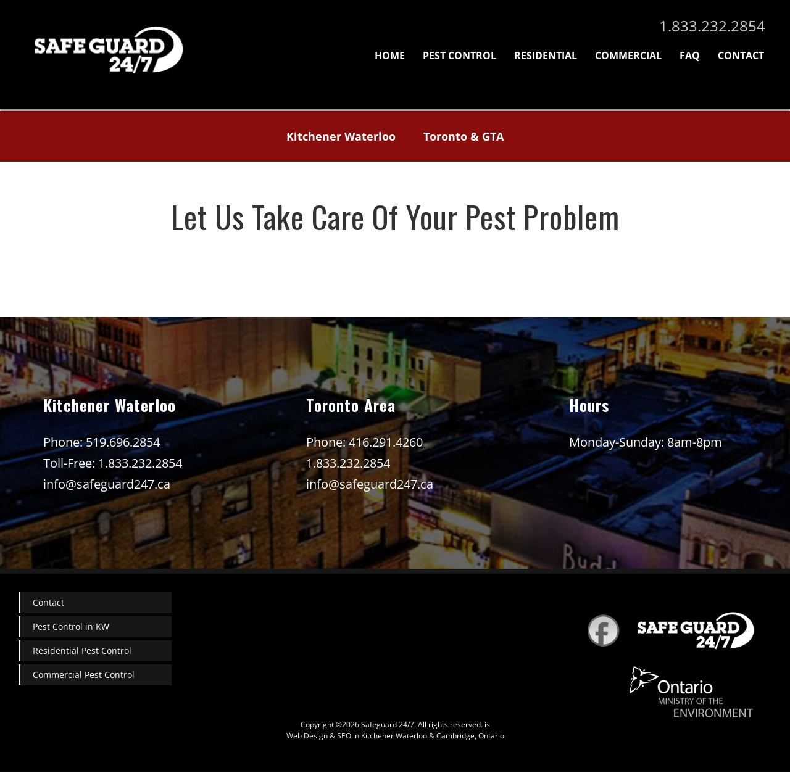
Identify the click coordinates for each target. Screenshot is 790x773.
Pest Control (459, 55)
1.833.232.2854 (712, 25)
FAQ (690, 55)
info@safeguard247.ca (106, 484)
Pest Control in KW (71, 626)
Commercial (628, 55)
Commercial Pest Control (84, 674)
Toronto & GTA (463, 136)
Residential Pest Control (82, 650)
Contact (741, 55)
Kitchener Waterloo (341, 136)
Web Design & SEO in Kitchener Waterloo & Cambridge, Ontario (395, 735)
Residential (545, 55)
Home (390, 55)
